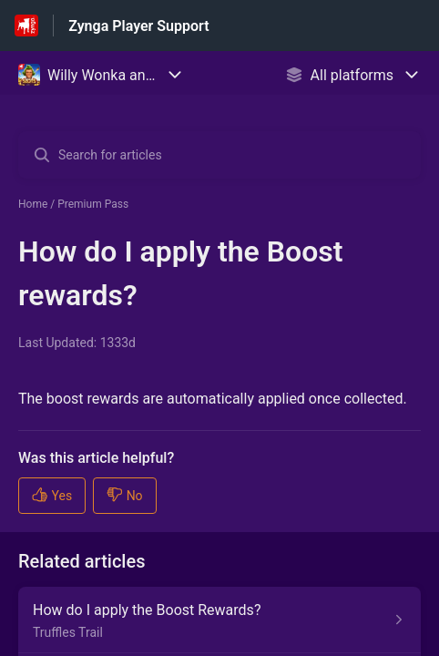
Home (32, 204)
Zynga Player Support (138, 26)
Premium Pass (92, 204)
